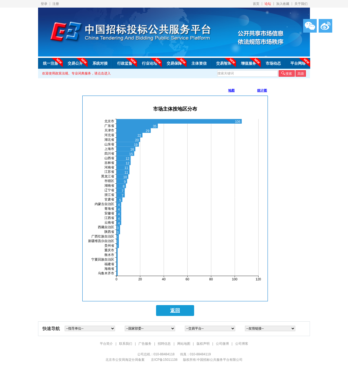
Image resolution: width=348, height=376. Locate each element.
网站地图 (183, 344)
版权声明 (203, 344)
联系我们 (125, 344)
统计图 (262, 90)
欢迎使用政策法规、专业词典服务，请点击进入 (76, 73)
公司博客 (241, 344)
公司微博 (222, 344)
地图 (231, 90)
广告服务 (144, 344)
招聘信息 (164, 344)
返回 (175, 310)
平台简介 (106, 344)
